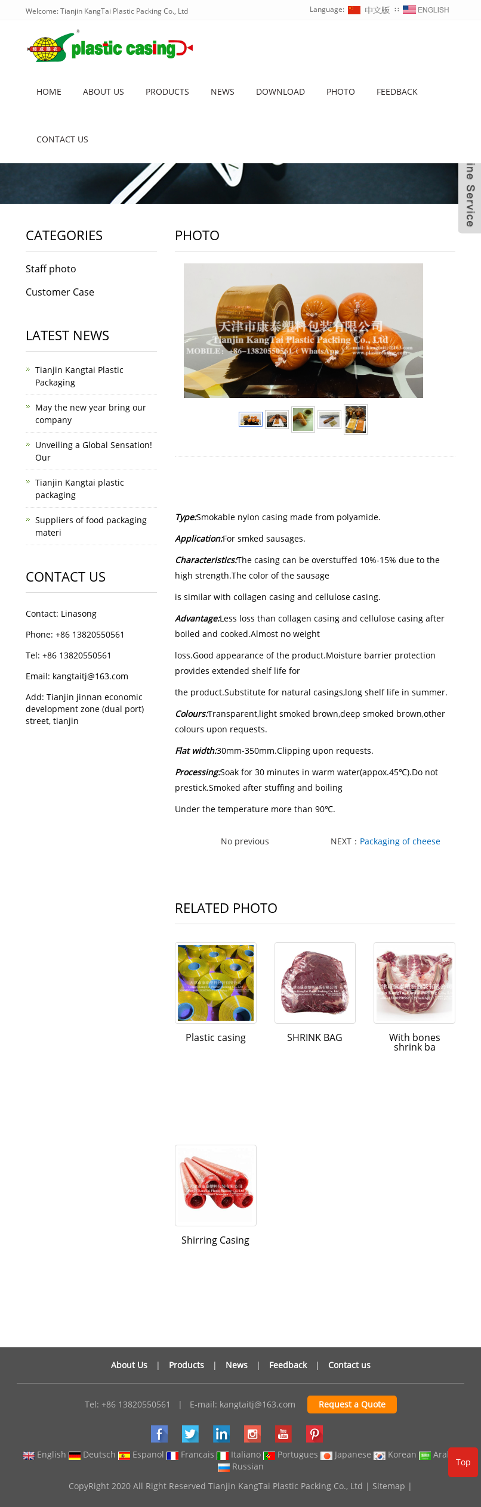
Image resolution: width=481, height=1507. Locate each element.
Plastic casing (216, 1037)
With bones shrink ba (414, 1042)
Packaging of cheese (400, 841)
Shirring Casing (215, 1240)
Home (48, 91)
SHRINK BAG (315, 1037)
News (223, 91)
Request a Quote (352, 1404)
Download (280, 91)
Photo (340, 91)
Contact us (62, 139)
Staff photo (51, 268)
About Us (129, 1365)
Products (167, 91)
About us (103, 91)
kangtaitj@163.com (257, 1404)
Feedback (397, 91)
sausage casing (336, 492)
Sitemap (388, 1486)
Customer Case (60, 292)
